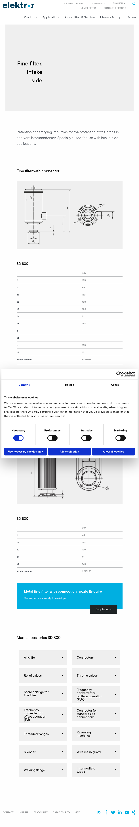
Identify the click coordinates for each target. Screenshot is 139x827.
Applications (51, 18)
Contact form (73, 3)
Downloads (98, 3)
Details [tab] (69, 385)
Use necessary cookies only (25, 451)
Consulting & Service (80, 18)
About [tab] (115, 385)
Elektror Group (110, 18)
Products (30, 18)
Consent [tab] (24, 385)
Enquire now (103, 610)
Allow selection (69, 451)
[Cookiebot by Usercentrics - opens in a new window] (119, 374)
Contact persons (115, 8)
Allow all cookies (113, 451)
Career (131, 18)
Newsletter (88, 8)
